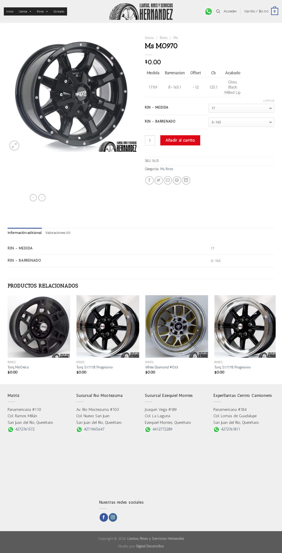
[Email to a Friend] (168, 180)
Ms (176, 38)
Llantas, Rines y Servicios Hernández (155, 538)
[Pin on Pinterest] (177, 180)
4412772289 (159, 429)
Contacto (59, 11)
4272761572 (21, 429)
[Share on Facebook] (149, 180)
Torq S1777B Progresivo (94, 367)
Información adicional (25, 233)
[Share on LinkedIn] (186, 180)
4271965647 (90, 429)
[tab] (25, 233)
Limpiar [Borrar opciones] (268, 100)
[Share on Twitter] (158, 180)
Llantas (25, 11)
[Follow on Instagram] (113, 517)
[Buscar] (218, 11)
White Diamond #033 (161, 367)
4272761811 (226, 429)
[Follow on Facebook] (104, 517)
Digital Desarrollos (150, 546)
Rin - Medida (156, 107)
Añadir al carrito (180, 140)
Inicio (10, 11)
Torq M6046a (18, 367)
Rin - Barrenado (160, 121)
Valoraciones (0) (57, 233)
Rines (42, 11)
